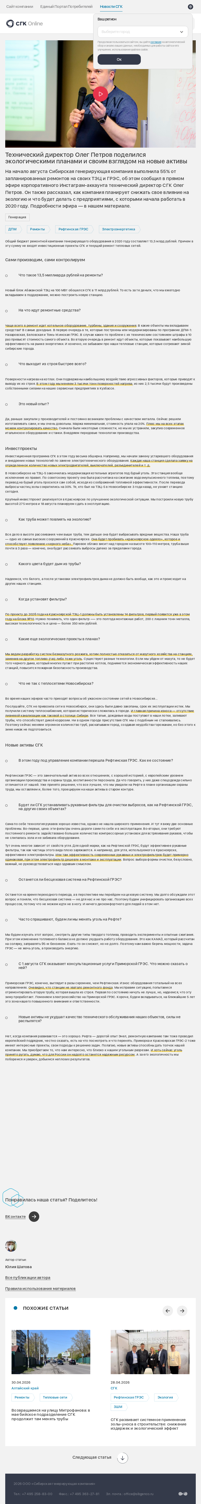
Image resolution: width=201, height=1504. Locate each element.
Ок (119, 59)
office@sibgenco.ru (138, 1494)
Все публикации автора (28, 1277)
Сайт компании (19, 6)
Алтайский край (25, 1388)
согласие (155, 41)
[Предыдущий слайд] (168, 1311)
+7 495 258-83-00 (37, 1494)
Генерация (17, 217)
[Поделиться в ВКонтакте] (22, 1216)
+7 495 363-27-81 (84, 1494)
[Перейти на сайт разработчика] (182, 1493)
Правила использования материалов (40, 1288)
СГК (114, 1388)
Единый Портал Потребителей (66, 6)
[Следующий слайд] (182, 1311)
